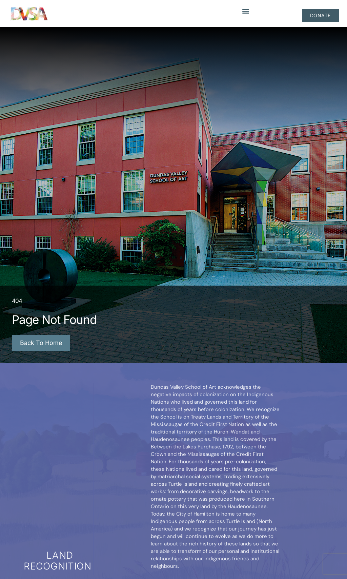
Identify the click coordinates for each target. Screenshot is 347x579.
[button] (246, 10)
